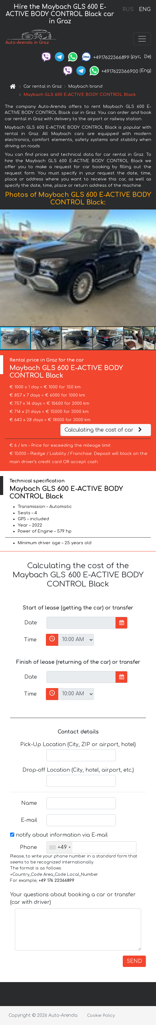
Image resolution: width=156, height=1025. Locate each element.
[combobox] (59, 847)
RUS (128, 9)
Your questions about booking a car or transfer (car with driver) (73, 898)
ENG (144, 9)
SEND (134, 961)
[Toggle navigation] (142, 38)
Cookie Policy (101, 1015)
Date (30, 623)
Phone (28, 847)
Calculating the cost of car (104, 430)
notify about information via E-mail (59, 835)
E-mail (29, 820)
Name (29, 803)
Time (30, 640)
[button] (150, 268)
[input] (81, 623)
